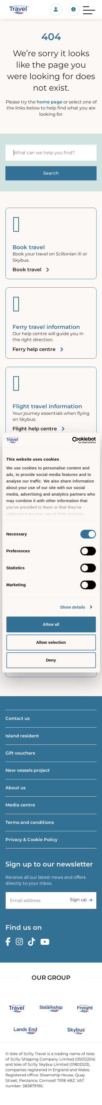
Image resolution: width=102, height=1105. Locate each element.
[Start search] (51, 173)
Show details (72, 607)
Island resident (22, 735)
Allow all (51, 624)
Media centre (20, 805)
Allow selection (51, 642)
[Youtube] (46, 942)
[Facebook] (9, 942)
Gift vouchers (20, 753)
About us (15, 787)
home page (49, 102)
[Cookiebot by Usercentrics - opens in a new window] (73, 440)
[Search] (51, 153)
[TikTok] (33, 942)
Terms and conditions (29, 822)
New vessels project (27, 770)
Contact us (17, 718)
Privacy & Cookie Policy (31, 839)
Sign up (78, 899)
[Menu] (89, 9)
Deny (51, 660)
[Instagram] (21, 942)
